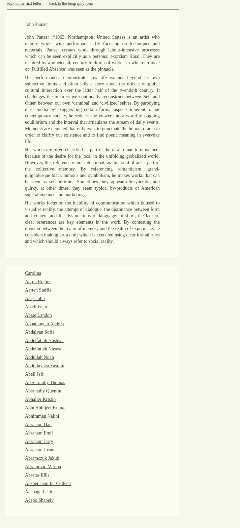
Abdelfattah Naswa (43, 348)
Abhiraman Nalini (42, 416)
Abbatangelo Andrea (44, 323)
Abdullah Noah (39, 357)
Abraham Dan (38, 424)
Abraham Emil (39, 433)
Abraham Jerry (39, 441)
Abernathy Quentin (43, 390)
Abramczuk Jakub (42, 458)
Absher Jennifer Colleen (48, 483)
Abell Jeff (34, 374)
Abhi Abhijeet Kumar (45, 407)
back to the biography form (71, 3)
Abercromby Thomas (45, 382)
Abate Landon (38, 315)
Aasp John (35, 298)
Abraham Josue (39, 449)
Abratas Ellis (37, 475)
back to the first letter (24, 3)
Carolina (33, 273)
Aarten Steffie (38, 290)
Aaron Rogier (38, 281)
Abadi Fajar (36, 306)
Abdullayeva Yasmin (44, 365)
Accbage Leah (38, 491)
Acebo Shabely (39, 500)
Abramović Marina (43, 466)
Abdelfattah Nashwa (44, 340)
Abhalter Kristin (40, 399)
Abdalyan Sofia (39, 332)
